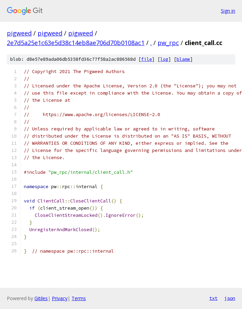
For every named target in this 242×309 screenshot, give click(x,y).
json (229, 298)
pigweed (19, 33)
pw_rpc (168, 43)
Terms (79, 298)
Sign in (228, 11)
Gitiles (41, 298)
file (146, 59)
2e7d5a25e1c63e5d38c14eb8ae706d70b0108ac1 (76, 43)
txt (213, 298)
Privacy (59, 298)
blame (183, 59)
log (164, 59)
